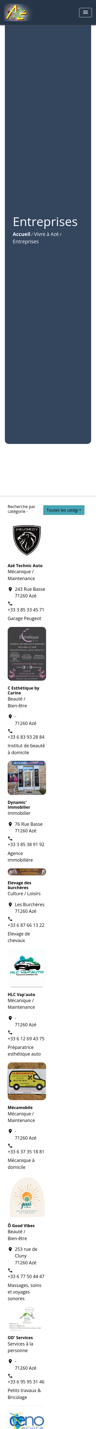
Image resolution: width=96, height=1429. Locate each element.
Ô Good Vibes (21, 1225)
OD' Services (20, 1337)
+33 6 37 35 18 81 (26, 1151)
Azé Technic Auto (25, 565)
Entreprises (26, 241)
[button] (63, 510)
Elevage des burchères (19, 885)
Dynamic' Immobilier (19, 805)
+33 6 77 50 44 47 (26, 1276)
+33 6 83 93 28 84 (26, 737)
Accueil (21, 234)
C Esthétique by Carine (23, 690)
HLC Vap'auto (21, 994)
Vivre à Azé (46, 234)
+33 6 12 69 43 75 (26, 1038)
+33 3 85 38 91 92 (26, 844)
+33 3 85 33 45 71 (26, 610)
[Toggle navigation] (85, 12)
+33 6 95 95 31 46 (26, 1382)
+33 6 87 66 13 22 (26, 925)
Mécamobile (20, 1107)
